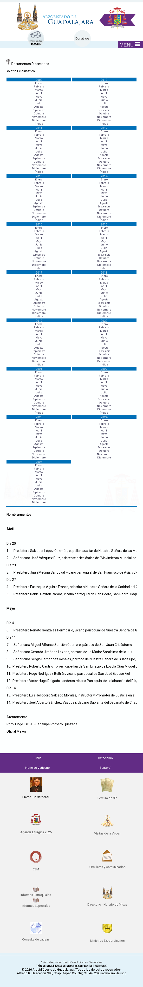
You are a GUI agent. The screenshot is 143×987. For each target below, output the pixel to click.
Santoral (105, 767)
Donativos (82, 38)
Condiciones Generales (86, 962)
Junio (39, 100)
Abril (39, 93)
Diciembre (39, 120)
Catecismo (105, 758)
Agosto (38, 106)
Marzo (39, 90)
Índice (39, 123)
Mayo (39, 96)
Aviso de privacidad (54, 962)
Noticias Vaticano (37, 767)
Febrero (39, 86)
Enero (39, 83)
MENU (130, 44)
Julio (39, 103)
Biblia (37, 758)
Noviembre (39, 117)
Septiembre (39, 110)
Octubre (39, 113)
